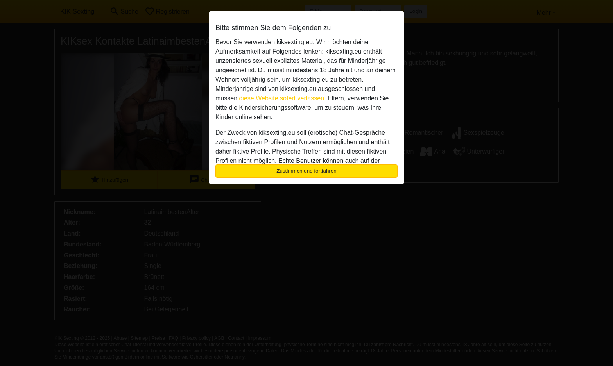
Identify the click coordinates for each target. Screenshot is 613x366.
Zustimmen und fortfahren (306, 171)
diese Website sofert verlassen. (282, 98)
